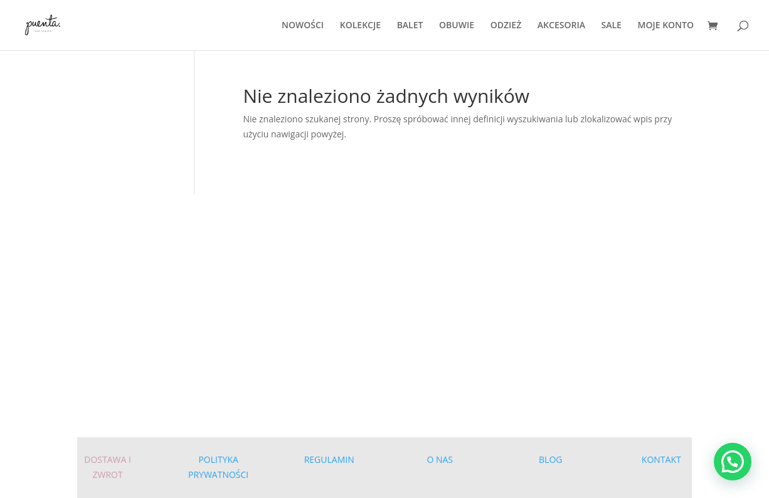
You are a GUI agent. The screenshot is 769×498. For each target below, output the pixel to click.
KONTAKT (661, 459)
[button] (732, 461)
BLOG (550, 459)
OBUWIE (456, 26)
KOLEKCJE (360, 26)
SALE (612, 26)
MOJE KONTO (666, 26)
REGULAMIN (329, 459)
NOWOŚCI (303, 26)
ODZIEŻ (506, 26)
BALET (410, 26)
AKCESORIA (561, 26)
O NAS (440, 459)
